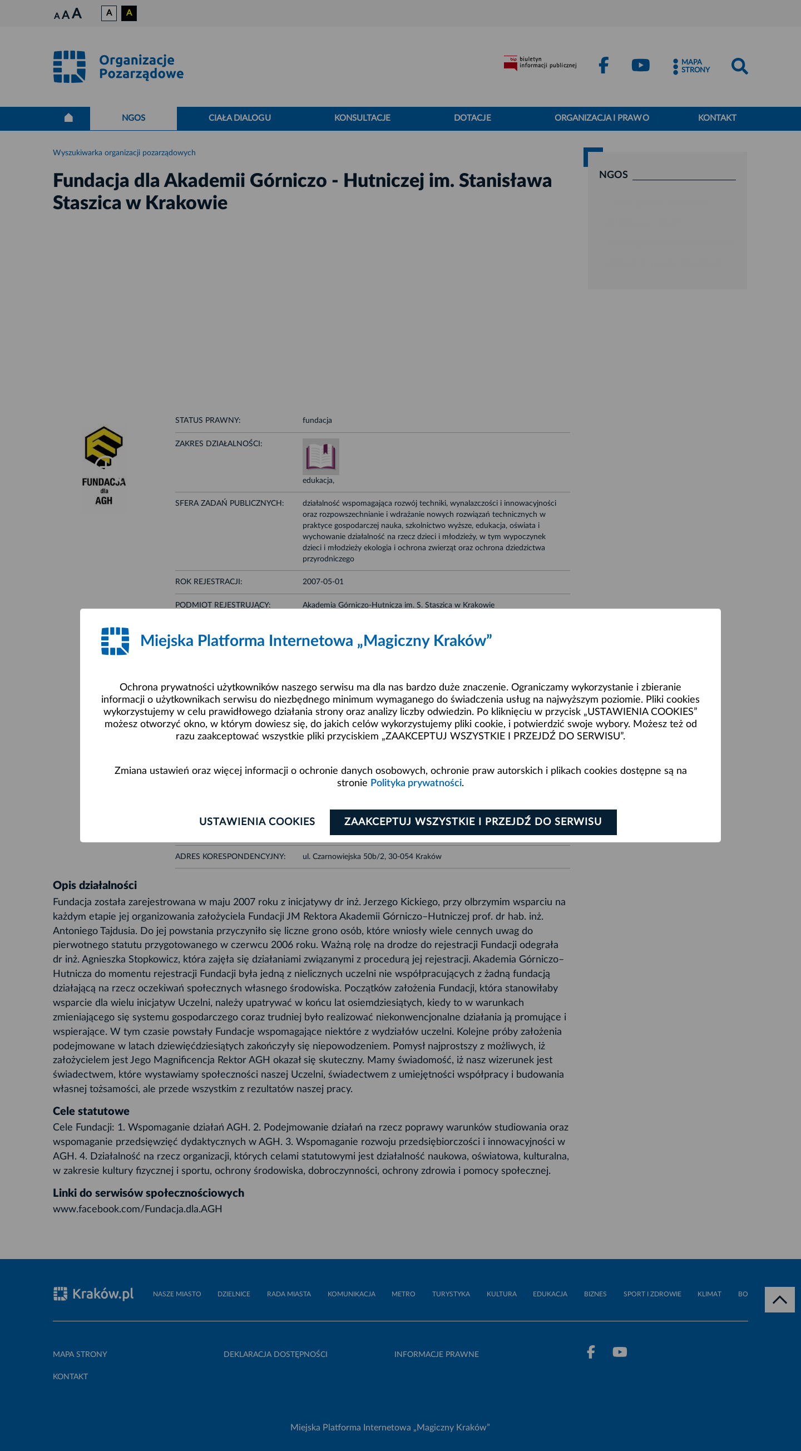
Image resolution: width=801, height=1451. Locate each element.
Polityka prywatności (416, 783)
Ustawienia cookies (257, 822)
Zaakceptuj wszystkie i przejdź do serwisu (473, 822)
